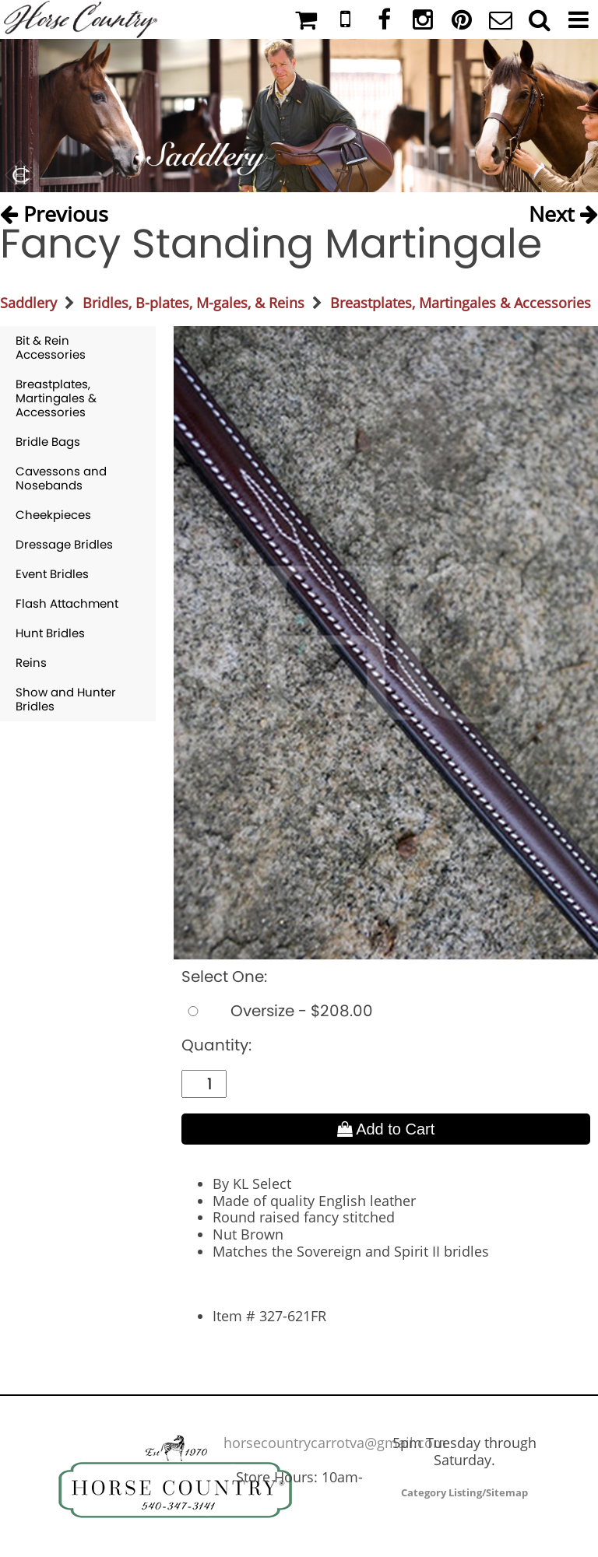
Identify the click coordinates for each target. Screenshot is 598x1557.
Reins (31, 662)
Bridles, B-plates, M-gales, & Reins (193, 302)
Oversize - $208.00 (277, 1011)
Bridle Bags (48, 441)
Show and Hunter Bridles (66, 699)
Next (563, 210)
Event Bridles (52, 574)
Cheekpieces (53, 515)
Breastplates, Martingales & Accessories (460, 302)
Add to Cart (386, 1129)
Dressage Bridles (64, 544)
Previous (54, 210)
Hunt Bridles (50, 633)
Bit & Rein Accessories (51, 347)
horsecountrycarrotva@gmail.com (334, 1442)
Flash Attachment (67, 603)
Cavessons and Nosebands (61, 478)
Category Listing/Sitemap (464, 1492)
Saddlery (28, 302)
